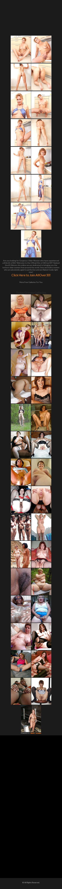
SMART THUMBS (35, 733)
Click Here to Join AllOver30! (31, 275)
